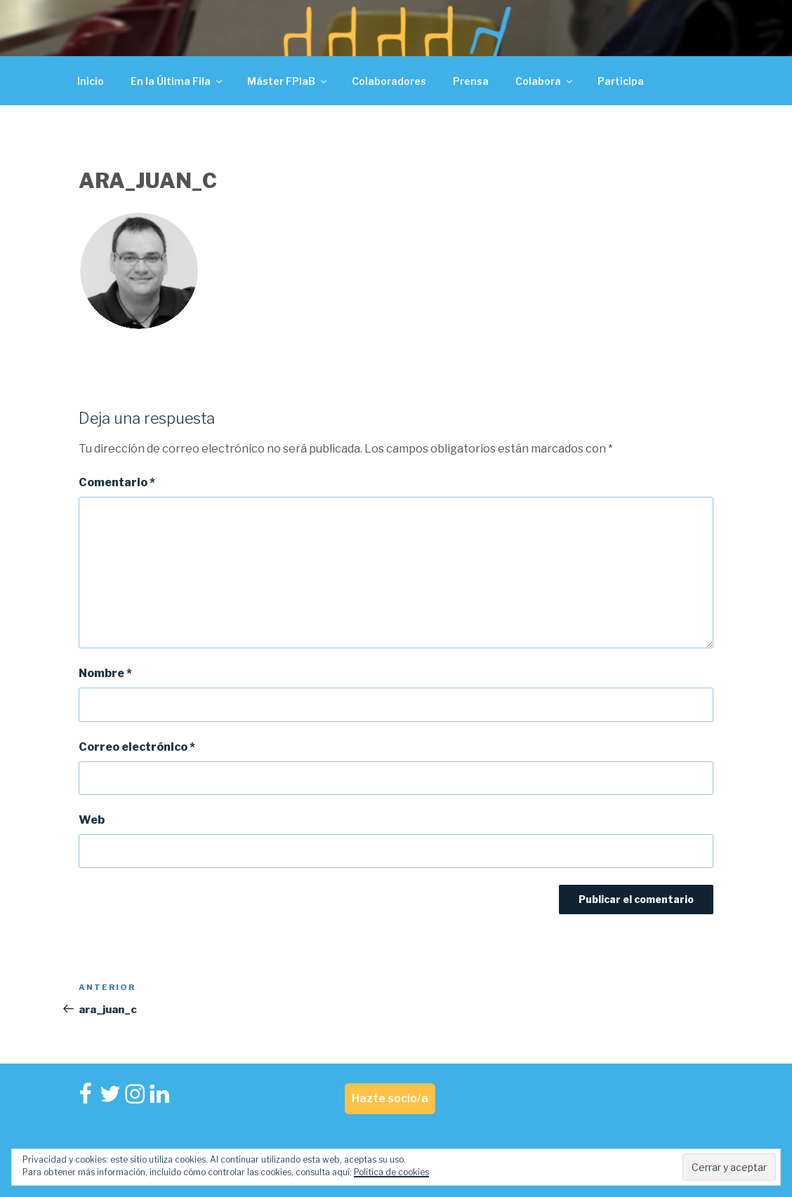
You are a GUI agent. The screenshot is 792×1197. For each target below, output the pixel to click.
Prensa (471, 81)
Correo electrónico (137, 747)
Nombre (105, 673)
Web (92, 820)
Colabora (544, 81)
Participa (621, 81)
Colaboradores (389, 81)
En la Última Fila (177, 81)
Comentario (117, 482)
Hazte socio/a (390, 1098)
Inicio (90, 81)
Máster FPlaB (288, 81)
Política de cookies (391, 1172)
